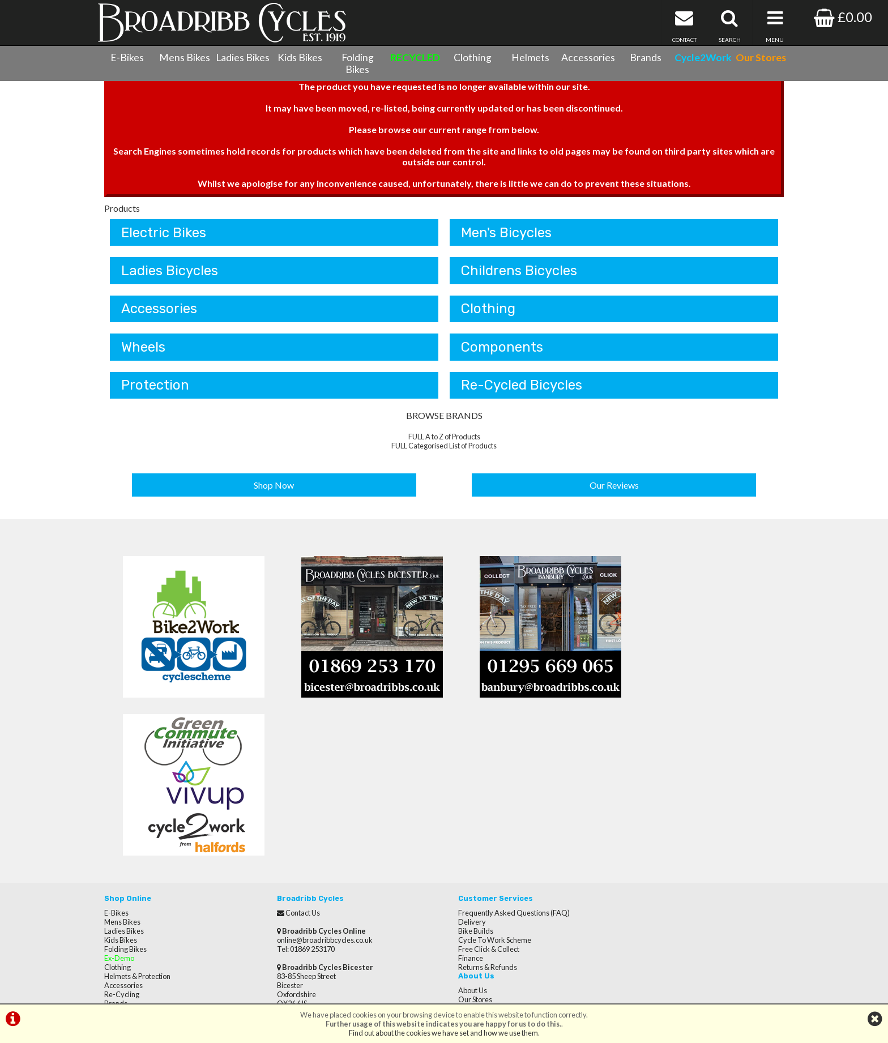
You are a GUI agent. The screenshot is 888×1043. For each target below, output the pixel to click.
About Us (636, 759)
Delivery (463, 768)
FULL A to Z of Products (444, 441)
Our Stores (121, 904)
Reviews (636, 778)
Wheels (143, 352)
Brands (645, 57)
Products (122, 211)
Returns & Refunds (479, 814)
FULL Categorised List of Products (444, 450)
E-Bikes (127, 57)
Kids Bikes (300, 57)
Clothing (473, 57)
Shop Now (274, 489)
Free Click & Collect (480, 796)
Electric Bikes (163, 236)
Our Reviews (614, 489)
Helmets (530, 57)
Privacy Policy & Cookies (142, 886)
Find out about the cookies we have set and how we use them (443, 1032)
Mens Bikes (184, 57)
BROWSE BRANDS (444, 420)
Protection (155, 390)
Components (502, 352)
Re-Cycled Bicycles (521, 390)
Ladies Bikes (243, 57)
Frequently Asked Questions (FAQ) (505, 759)
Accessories (588, 57)
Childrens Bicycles (519, 275)
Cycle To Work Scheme (486, 787)
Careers (635, 796)
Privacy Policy (644, 814)
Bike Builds (467, 778)
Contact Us (121, 868)
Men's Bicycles (506, 236)
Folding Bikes (357, 63)
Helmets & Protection (137, 823)
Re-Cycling (121, 841)
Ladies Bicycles (169, 275)
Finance (462, 805)
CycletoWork (125, 895)
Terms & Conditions (135, 877)
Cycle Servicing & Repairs (144, 859)
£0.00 (843, 16)
